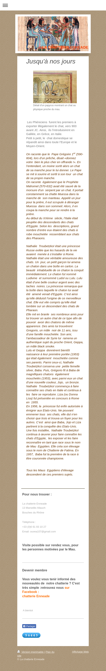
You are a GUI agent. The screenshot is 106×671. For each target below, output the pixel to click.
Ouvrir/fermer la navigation (53, 5)
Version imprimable (30, 651)
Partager (29, 626)
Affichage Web (80, 651)
